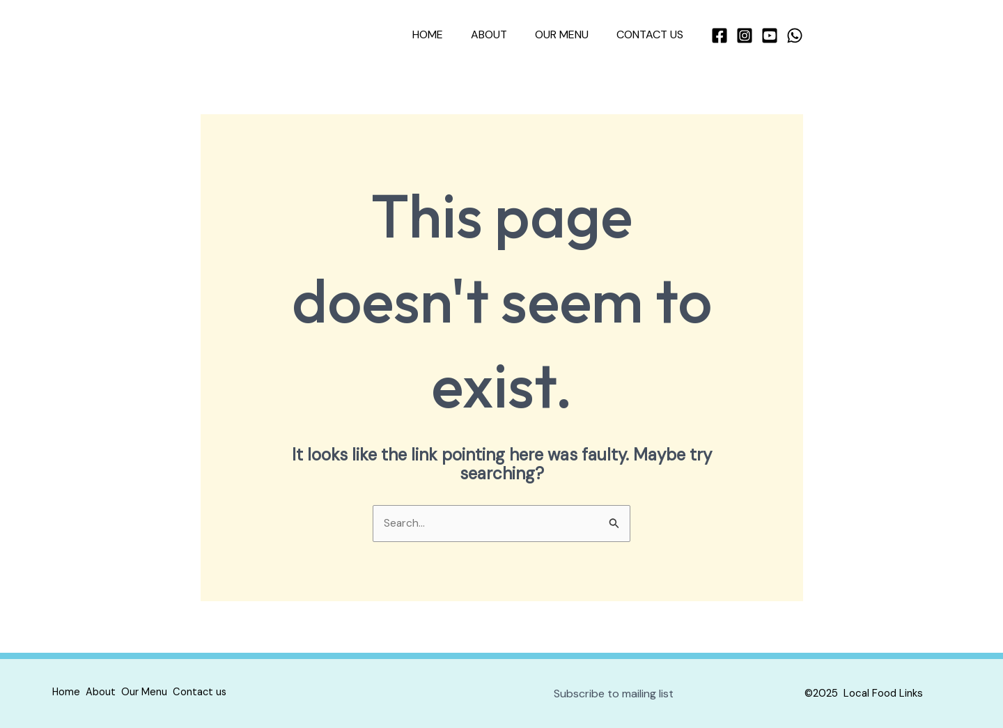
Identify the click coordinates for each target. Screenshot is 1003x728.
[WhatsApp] (794, 35)
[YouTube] (769, 35)
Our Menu (570, 34)
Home (447, 34)
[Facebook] (719, 35)
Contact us (652, 34)
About (503, 34)
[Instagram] (744, 35)
